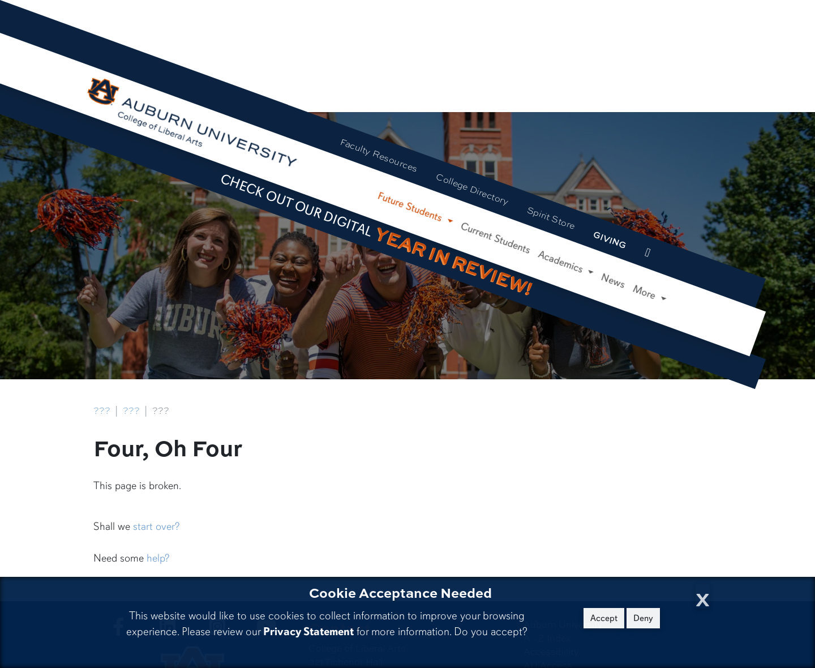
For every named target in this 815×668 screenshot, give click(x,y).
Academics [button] (562, 262)
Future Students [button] (411, 207)
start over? (156, 526)
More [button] (646, 292)
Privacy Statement (308, 631)
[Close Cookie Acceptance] (703, 596)
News (613, 281)
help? (158, 558)
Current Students (496, 238)
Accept (603, 618)
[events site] (647, 253)
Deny (643, 618)
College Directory (473, 189)
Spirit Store (551, 218)
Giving (610, 239)
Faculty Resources (379, 155)
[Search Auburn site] (670, 261)
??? (101, 411)
